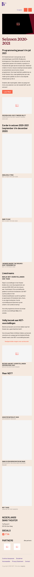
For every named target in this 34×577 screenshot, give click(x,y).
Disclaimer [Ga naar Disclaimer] (19, 558)
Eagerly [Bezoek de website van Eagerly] (23, 566)
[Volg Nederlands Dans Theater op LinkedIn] (8, 534)
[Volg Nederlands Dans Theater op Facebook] (5, 534)
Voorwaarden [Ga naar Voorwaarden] (6, 561)
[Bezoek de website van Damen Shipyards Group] (7, 546)
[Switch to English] (19, 10)
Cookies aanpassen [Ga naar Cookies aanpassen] (8, 558)
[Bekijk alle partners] (26, 540)
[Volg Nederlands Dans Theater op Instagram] (3, 534)
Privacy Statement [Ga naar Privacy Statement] (17, 561)
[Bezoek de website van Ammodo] (17, 546)
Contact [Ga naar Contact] (27, 561)
